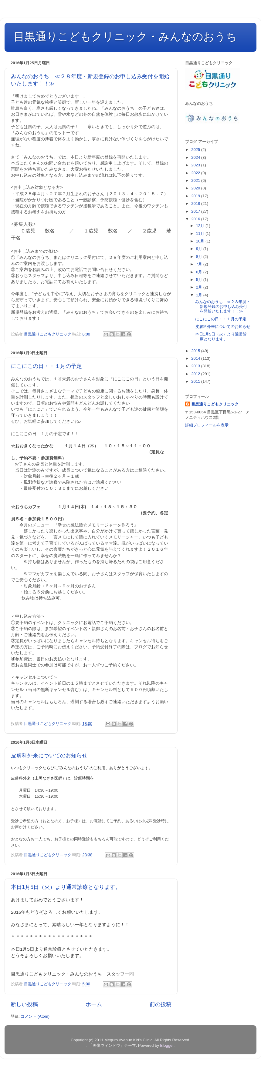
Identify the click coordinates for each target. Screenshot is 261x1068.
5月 (199, 279)
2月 (199, 287)
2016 (196, 219)
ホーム (94, 1004)
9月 (199, 248)
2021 (196, 180)
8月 (199, 256)
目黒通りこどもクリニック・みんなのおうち (125, 36)
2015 (196, 351)
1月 (199, 295)
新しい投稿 (24, 1004)
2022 (196, 173)
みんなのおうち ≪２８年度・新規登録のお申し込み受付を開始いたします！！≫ (222, 306)
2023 (196, 165)
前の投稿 (160, 1004)
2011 (196, 381)
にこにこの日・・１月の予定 (46, 366)
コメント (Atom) (35, 1016)
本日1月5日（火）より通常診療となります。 (66, 887)
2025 (196, 149)
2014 (196, 358)
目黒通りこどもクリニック (215, 404)
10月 (200, 241)
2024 (196, 157)
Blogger (167, 1045)
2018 (196, 203)
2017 (196, 211)
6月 (199, 272)
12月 (200, 225)
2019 (196, 196)
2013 (196, 366)
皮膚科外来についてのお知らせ (49, 756)
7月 (199, 264)
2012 (196, 374)
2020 (196, 188)
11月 (200, 233)
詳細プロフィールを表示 (207, 425)
